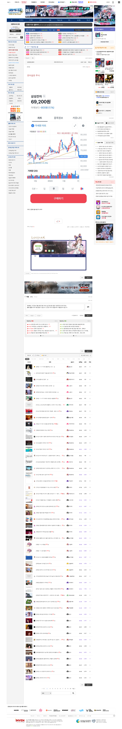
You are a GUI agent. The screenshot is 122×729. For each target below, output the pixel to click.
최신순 (35, 296)
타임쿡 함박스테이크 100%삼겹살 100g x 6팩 (105, 188)
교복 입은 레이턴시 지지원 (44, 614)
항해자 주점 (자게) (13, 55)
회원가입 (11, 34)
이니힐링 (49, 251)
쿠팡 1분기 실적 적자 (42, 474)
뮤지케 (70, 506)
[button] (40, 335)
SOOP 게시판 (12, 47)
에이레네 (19, 87)
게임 (63, 359)
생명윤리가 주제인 (42, 582)
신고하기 (76, 226)
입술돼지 (71, 563)
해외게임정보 (12, 172)
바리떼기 (71, 582)
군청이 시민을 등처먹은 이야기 (45, 481)
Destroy (71, 411)
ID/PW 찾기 (18, 34)
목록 (84, 66)
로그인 (108, 2)
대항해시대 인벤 (15, 24)
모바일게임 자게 (12, 150)
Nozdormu (71, 430)
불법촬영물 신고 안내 (72, 715)
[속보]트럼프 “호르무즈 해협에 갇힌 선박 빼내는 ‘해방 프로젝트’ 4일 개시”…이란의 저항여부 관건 (61, 462)
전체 (27, 359)
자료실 (10, 80)
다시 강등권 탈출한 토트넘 (44, 557)
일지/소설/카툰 (12, 77)
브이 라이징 (11, 180)
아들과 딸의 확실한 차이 (43, 512)
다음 (73, 688)
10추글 (37, 355)
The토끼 (71, 481)
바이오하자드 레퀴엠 (13, 187)
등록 (88, 307)
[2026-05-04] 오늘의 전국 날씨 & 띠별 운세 (48, 576)
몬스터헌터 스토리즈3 (14, 185)
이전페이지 (75, 315)
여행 (10, 170)
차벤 (10, 165)
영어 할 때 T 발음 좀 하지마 (44, 373)
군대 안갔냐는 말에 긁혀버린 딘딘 (46, 506)
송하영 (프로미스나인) (43, 646)
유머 (48, 359)
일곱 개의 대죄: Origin (14, 182)
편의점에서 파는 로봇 (43, 430)
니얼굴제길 (71, 576)
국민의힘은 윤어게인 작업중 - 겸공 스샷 (47, 411)
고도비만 (71, 500)
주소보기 (28, 58)
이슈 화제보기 (87, 30)
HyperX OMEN (12, 177)
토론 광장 (11, 72)
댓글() (88, 66)
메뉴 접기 (80, 256)
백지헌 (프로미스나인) (43, 627)
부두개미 (71, 404)
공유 (68, 226)
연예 (41, 359)
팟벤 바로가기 (12, 160)
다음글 (31, 315)
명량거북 (71, 601)
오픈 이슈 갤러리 (13, 126)
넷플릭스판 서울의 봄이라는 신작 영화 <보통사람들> (50, 538)
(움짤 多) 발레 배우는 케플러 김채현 (46, 658)
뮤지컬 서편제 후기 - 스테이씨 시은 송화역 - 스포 (49, 595)
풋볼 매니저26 (12, 193)
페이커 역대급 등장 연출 (43, 531)
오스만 (11, 103)
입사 (70, 614)
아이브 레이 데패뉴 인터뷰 (44, 385)
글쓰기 (88, 351)
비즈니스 (38, 715)
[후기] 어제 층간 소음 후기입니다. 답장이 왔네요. (49, 639)
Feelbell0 (71, 608)
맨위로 (81, 315)
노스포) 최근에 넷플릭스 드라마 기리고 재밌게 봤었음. (51, 404)
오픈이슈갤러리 (88, 58)
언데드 (70, 487)
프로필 (43, 256)
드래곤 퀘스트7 (12, 190)
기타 (89, 359)
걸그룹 (10, 167)
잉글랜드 (11, 98)
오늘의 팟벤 (11, 131)
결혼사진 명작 (41, 379)
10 (70, 688)
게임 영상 (11, 175)
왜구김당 (71, 519)
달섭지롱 (71, 417)
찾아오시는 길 (82, 715)
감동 (84, 359)
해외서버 (19, 89)
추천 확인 (87, 226)
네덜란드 (11, 100)
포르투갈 (11, 95)
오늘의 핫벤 (11, 129)
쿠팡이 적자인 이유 (42, 449)
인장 (35, 256)
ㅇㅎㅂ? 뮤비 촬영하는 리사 (44, 366)
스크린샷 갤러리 (12, 75)
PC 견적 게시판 (12, 136)
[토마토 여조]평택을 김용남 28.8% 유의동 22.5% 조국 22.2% (52, 519)
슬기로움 (71, 455)
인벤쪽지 (46, 251)
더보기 (52, 251)
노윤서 (70, 385)
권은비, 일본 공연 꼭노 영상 (102, 193)
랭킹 (51, 256)
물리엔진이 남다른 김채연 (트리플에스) (47, 652)
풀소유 (70, 366)
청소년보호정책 (62, 715)
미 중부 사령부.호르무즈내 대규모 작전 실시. (48, 436)
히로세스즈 (71, 493)
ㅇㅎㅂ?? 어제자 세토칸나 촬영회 (46, 398)
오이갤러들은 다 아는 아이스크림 (45, 487)
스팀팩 (70, 544)
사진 (73, 359)
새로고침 (90, 296)
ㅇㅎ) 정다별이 (41, 550)
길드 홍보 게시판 (13, 70)
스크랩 (72, 226)
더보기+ (56, 321)
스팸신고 (82, 226)
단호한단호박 (29, 62)
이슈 (33, 359)
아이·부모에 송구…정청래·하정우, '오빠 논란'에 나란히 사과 (52, 455)
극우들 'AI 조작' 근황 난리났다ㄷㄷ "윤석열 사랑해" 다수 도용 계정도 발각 (55, 493)
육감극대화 (71, 373)
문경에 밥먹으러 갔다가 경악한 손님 (46, 601)
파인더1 (71, 462)
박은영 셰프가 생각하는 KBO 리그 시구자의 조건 (49, 468)
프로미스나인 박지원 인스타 (44, 569)
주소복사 (28, 273)
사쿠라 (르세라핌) (42, 633)
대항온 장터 (11, 67)
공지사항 (89, 715)
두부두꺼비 (71, 424)
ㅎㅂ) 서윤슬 (40, 544)
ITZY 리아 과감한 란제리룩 (44, 620)
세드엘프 (71, 436)
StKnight (71, 639)
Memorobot (71, 595)
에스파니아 (19, 95)
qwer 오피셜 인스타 (42, 563)
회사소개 (32, 715)
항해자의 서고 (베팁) (13, 57)
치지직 (10, 162)
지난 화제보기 (78, 30)
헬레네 (11, 87)
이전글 (38, 315)
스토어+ (112, 47)
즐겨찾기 (45, 355)
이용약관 (45, 715)
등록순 (31, 296)
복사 (33, 58)
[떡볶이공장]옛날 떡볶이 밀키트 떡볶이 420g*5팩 (105, 196)
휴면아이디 (71, 379)
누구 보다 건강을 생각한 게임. (45, 424)
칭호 (59, 256)
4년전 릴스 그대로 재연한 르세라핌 (46, 392)
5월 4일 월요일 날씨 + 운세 (44, 417)
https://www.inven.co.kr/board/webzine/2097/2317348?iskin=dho (44, 273)
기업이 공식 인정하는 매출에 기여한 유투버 (48, 589)
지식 (68, 359)
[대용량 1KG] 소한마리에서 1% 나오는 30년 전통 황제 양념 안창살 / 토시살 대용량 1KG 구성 (105, 190)
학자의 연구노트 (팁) (13, 60)
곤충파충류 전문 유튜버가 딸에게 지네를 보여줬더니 (50, 525)
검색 (21, 37)
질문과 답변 (11, 65)
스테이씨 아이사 (41, 677)
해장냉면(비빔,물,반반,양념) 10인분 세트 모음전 (105, 185)
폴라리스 (11, 89)
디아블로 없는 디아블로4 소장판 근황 (47, 500)
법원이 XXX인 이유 (42, 443)
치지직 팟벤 (11, 44)
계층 (79, 359)
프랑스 (19, 98)
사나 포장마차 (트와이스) (44, 671)
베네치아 (19, 100)
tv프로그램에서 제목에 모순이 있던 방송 (47, 608)
